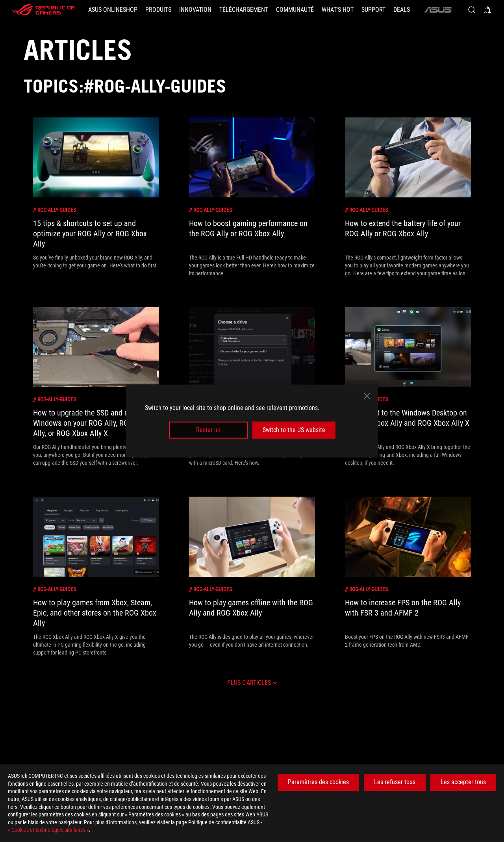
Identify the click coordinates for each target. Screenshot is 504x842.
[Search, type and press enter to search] (471, 10)
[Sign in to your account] (487, 10)
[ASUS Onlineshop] (112, 10)
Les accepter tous (463, 782)
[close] (367, 396)
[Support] (373, 10)
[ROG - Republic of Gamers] (43, 10)
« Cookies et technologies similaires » (48, 830)
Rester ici (208, 430)
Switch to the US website (294, 430)
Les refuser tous (394, 782)
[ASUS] (438, 10)
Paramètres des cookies (318, 782)
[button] (158, 10)
